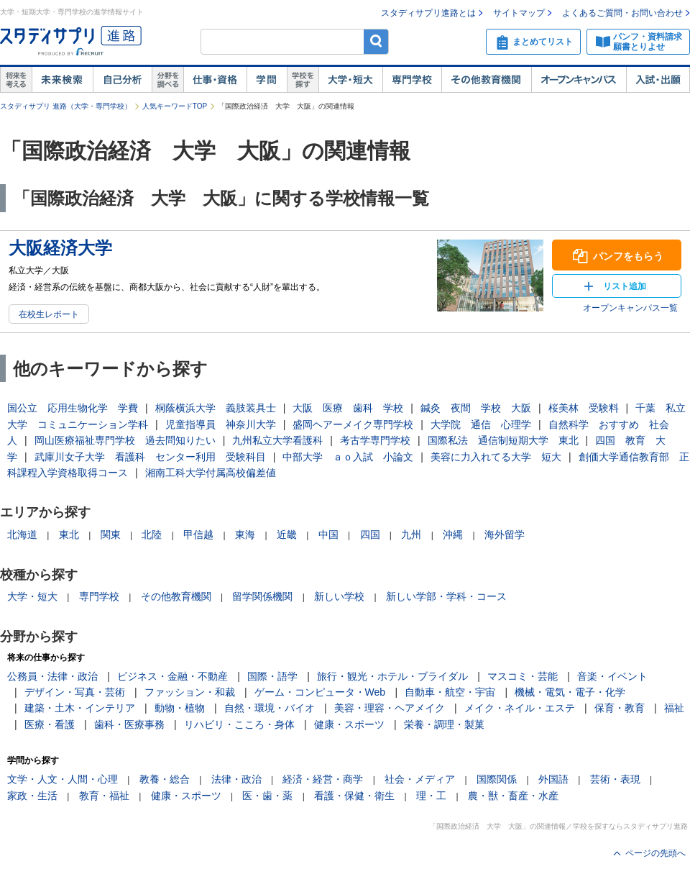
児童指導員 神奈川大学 (220, 424)
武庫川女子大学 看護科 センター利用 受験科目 (150, 457)
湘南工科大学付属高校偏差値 (210, 472)
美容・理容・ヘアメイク (389, 708)
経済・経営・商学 (322, 779)
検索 (376, 41)
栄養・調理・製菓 (444, 724)
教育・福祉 (104, 795)
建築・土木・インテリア (79, 708)
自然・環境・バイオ (269, 708)
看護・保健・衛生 (354, 795)
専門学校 (411, 80)
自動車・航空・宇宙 (450, 692)
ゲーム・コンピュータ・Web (320, 692)
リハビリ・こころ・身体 (239, 724)
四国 (370, 534)
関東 (111, 534)
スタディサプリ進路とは (428, 13)
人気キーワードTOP (174, 106)
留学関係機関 (262, 596)
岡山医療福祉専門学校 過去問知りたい (125, 440)
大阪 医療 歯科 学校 (348, 408)
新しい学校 (339, 596)
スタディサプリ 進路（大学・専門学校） (66, 106)
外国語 (553, 779)
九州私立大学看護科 (277, 440)
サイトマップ (519, 13)
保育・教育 (619, 708)
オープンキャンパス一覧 (630, 308)
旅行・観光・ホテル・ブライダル (392, 676)
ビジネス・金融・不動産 (172, 676)
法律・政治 (236, 779)
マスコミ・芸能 (522, 676)
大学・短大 (350, 80)
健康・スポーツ (349, 724)
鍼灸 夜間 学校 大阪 (475, 408)
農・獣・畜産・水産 (513, 795)
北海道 (22, 534)
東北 (69, 534)
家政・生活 (32, 795)
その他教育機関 (486, 80)
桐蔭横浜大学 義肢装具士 (215, 408)
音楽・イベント (612, 676)
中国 (328, 534)
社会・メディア (420, 779)
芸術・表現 (615, 779)
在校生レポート (49, 314)
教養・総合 (164, 779)
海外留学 (504, 534)
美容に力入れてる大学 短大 (496, 457)
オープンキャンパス (578, 80)
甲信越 (198, 534)
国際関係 (497, 779)
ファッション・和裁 (189, 692)
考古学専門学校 (375, 440)
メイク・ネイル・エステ (519, 708)
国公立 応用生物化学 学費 (72, 408)
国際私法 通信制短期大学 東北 (503, 440)
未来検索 (62, 80)
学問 (267, 80)
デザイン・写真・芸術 (74, 692)
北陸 (152, 534)
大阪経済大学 (60, 248)
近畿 (287, 534)
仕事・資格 (215, 80)
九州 (411, 534)
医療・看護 (49, 724)
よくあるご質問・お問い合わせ (622, 13)
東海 (245, 534)
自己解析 (122, 80)
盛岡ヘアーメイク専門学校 (353, 424)
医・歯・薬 (267, 795)
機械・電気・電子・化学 (570, 692)
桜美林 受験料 (583, 408)
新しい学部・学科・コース (446, 596)
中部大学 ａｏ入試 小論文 (347, 457)
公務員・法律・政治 (52, 676)
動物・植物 (180, 708)
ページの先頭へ (655, 853)
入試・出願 (658, 80)
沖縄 (453, 534)
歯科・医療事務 (129, 724)
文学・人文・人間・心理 (62, 779)
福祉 (674, 708)
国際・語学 (272, 676)
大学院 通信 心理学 (481, 424)
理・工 (431, 795)
